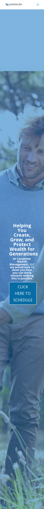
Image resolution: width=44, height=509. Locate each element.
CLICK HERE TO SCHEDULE (23, 293)
